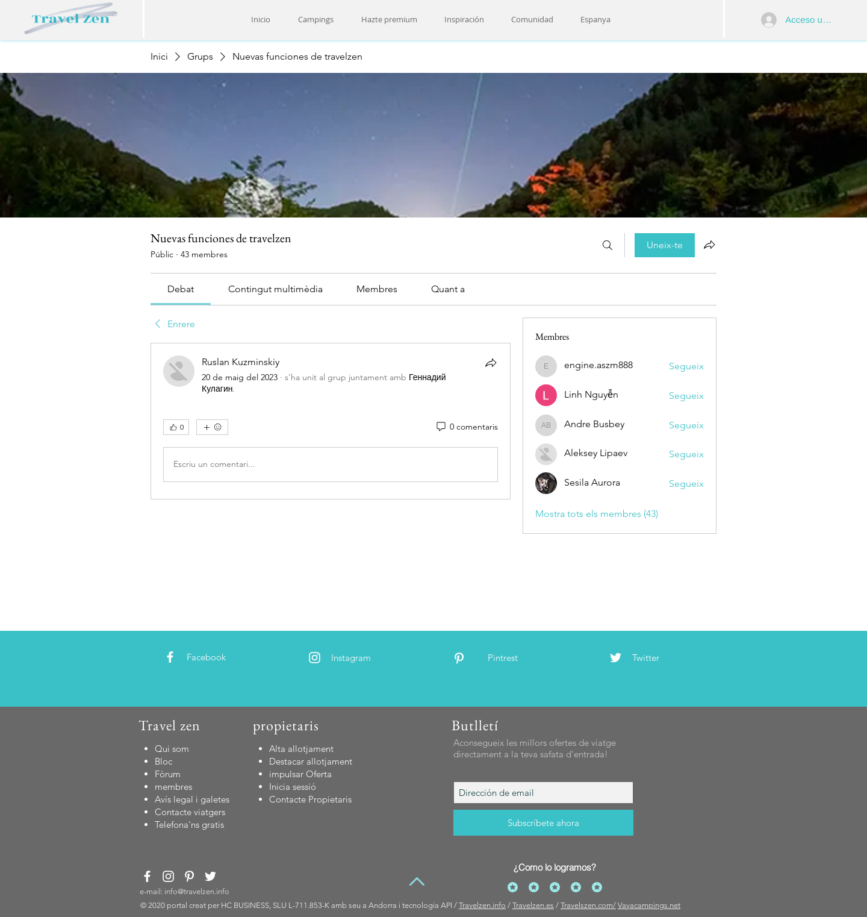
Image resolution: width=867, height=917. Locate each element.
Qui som (172, 748)
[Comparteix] (490, 362)
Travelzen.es (533, 905)
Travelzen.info (482, 905)
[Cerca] (607, 245)
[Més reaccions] (212, 427)
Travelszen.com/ (588, 905)
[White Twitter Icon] (615, 657)
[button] (463, 19)
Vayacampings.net (649, 905)
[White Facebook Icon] (170, 657)
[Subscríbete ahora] (543, 823)
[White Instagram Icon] (314, 657)
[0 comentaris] (466, 427)
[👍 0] (176, 427)
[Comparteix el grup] (709, 244)
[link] (180, 289)
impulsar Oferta (300, 774)
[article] (331, 421)
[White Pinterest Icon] (459, 658)
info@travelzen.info (196, 891)
